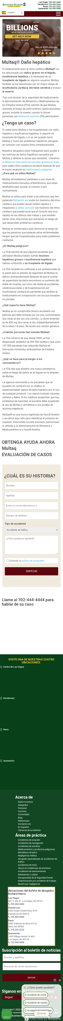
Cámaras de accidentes (29, 830)
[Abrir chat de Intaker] (26, 1019)
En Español (23, 827)
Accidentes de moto (27, 865)
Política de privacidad (13, 1015)
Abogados (23, 805)
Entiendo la (26, 560)
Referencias (23, 821)
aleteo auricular (26, 207)
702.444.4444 (17, 904)
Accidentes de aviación (29, 840)
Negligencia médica (27, 855)
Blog (20, 817)
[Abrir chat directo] (55, 980)
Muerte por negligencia (29, 884)
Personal (22, 808)
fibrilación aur (20, 200)
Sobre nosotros (25, 802)
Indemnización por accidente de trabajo (37, 881)
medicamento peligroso (39, 169)
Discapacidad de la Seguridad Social (35, 877)
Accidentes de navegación (30, 843)
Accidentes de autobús (29, 846)
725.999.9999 (17, 942)
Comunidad (23, 814)
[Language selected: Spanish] (12, 13)
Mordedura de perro (27, 852)
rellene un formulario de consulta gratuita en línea (31, 162)
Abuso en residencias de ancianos (34, 868)
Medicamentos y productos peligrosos (36, 849)
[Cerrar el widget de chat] (60, 980)
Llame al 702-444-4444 (23, 599)
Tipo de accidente (15, 523)
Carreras (22, 811)
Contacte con (24, 824)
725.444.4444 (17, 917)
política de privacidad (33, 560)
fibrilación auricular (29, 116)
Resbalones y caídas (28, 874)
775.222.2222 (17, 929)
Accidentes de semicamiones (32, 871)
